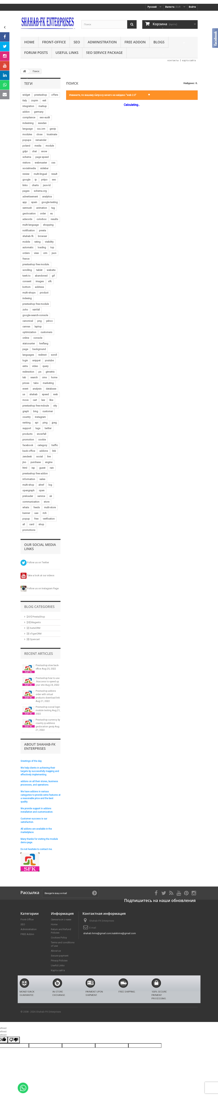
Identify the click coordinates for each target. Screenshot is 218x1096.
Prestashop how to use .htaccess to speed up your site (48, 681)
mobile (26, 241)
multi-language (30, 224)
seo (54, 179)
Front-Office (54, 42)
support (26, 428)
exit (44, 100)
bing (35, 411)
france (25, 258)
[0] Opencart (33, 639)
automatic (27, 247)
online (25, 337)
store (46, 501)
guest (42, 467)
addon (26, 111)
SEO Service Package (104, 52)
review (25, 174)
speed (45, 394)
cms (44, 377)
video (35, 366)
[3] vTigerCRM (34, 633)
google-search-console (35, 315)
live (49, 456)
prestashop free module (35, 304)
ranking (26, 422)
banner (26, 513)
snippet (36, 360)
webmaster (41, 162)
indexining (28, 123)
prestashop (40, 94)
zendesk (27, 456)
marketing (48, 383)
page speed (42, 157)
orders (26, 253)
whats (25, 507)
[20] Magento (34, 622)
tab (24, 377)
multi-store (50, 507)
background (39, 349)
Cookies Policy (59, 937)
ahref (41, 484)
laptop (38, 326)
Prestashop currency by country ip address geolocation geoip (48, 723)
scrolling (27, 270)
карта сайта (189, 60)
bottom (26, 287)
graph (25, 411)
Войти (192, 6)
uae (36, 513)
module (50, 145)
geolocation (29, 213)
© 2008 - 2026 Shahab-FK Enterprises (41, 1011)
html (24, 467)
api (36, 422)
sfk (50, 281)
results (54, 219)
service (41, 496)
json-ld (46, 185)
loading (42, 247)
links (25, 185)
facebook (27, 445)
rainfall (36, 309)
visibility (49, 241)
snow (44, 151)
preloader (27, 496)
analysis (37, 388)
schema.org (40, 191)
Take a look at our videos (37, 575)
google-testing (49, 202)
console (37, 337)
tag (53, 207)
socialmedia (29, 168)
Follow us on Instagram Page (40, 588)
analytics (47, 196)
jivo (24, 462)
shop (41, 524)
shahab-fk (28, 236)
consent (26, 281)
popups (26, 140)
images (40, 281)
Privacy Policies (59, 960)
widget (26, 94)
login (25, 360)
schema (26, 157)
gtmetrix (50, 371)
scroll (54, 354)
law (43, 400)
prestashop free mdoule (35, 405)
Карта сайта (58, 970)
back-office (28, 450)
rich (45, 513)
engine (48, 462)
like (51, 400)
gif (53, 275)
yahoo (49, 320)
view (36, 253)
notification (28, 230)
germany (38, 111)
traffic (54, 445)
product (44, 292)
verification (49, 518)
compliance (28, 117)
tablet (39, 270)
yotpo (44, 179)
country (26, 417)
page (25, 349)
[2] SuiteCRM (33, 628)
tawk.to (26, 275)
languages (28, 354)
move (25, 400)
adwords (27, 219)
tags (37, 428)
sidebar (44, 168)
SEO (76, 42)
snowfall (41, 434)
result (54, 174)
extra (25, 366)
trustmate (52, 134)
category (42, 445)
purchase (36, 462)
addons (43, 450)
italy (24, 100)
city (55, 405)
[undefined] (14, 1040)
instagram (40, 417)
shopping (48, 224)
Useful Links (67, 52)
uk (50, 496)
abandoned (41, 275)
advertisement (30, 196)
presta (42, 230)
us (23, 394)
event (25, 388)
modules (27, 134)
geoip (53, 128)
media (37, 145)
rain (52, 467)
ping (45, 422)
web (55, 394)
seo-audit (45, 117)
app (24, 202)
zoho (25, 309)
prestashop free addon (35, 473)
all (23, 524)
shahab (33, 394)
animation (41, 207)
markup (42, 106)
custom (41, 128)
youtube (49, 360)
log (50, 484)
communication (30, 501)
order (43, 213)
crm (45, 253)
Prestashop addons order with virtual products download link (48, 694)
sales (42, 479)
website (51, 270)
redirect (42, 354)
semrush (27, 207)
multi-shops (28, 292)
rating (37, 241)
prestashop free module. (35, 264)
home (54, 377)
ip (36, 179)
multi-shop (28, 484)
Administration (102, 42)
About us (56, 950)
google (26, 179)
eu (51, 213)
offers (54, 94)
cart (35, 400)
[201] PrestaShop (36, 616)
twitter (48, 428)
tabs (36, 383)
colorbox (41, 219)
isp (33, 467)
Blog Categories (39, 606)
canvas (26, 326)
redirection (28, 371)
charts (35, 185)
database (51, 388)
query (45, 366)
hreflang (43, 343)
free (36, 518)
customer (47, 411)
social (39, 456)
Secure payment (59, 955)
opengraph (28, 490)
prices (25, 383)
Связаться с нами (61, 919)
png (39, 320)
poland (26, 145)
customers (46, 332)
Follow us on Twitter (35, 562)
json (54, 253)
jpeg (54, 422)
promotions (28, 530)
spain (34, 202)
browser (42, 236)
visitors (26, 162)
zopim (34, 100)
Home (29, 42)
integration (28, 106)
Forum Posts (36, 52)
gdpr (25, 151)
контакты (173, 60)
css (53, 162)
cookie (42, 439)
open (41, 490)
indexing (27, 298)
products (27, 434)
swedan (42, 123)
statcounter (28, 343)
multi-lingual (40, 174)
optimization (29, 332)
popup (26, 518)
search (34, 377)
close (39, 134)
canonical (27, 320)
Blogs (158, 42)
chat (34, 151)
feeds (36, 507)
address (39, 287)
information (28, 479)
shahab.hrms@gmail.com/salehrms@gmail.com (109, 933)
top (52, 247)
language (27, 128)
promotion (28, 439)
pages (25, 191)
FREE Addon (135, 42)
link (54, 450)
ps (39, 371)
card (31, 524)
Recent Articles (38, 653)
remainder (40, 140)
